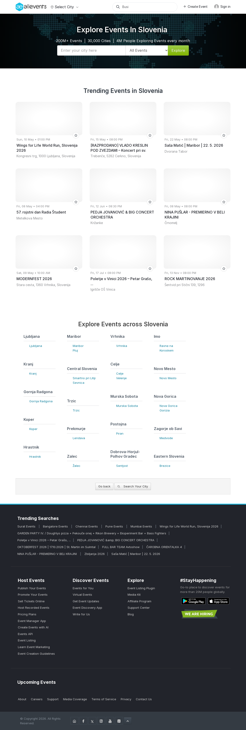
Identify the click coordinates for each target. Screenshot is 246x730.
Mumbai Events (142, 526)
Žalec (76, 466)
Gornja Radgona (41, 401)
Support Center (139, 607)
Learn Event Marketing (34, 647)
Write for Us (81, 614)
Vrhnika (121, 346)
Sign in (222, 6)
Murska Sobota (127, 406)
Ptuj (75, 350)
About (22, 699)
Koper (33, 429)
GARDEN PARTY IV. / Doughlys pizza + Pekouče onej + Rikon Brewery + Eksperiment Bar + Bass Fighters (91, 533)
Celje (119, 373)
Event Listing (27, 640)
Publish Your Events (32, 588)
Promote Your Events (33, 594)
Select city (64, 7)
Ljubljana (35, 346)
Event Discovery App (87, 607)
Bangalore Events (56, 526)
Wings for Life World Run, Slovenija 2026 (189, 526)
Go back (104, 486)
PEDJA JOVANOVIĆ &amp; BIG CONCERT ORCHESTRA (115, 540)
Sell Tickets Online (31, 601)
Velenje (121, 378)
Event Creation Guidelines (36, 653)
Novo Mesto (168, 378)
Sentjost (122, 466)
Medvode (166, 438)
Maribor (78, 346)
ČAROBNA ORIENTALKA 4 (164, 547)
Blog (131, 614)
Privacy (126, 699)
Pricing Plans (27, 614)
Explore (178, 50)
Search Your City (132, 486)
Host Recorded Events (33, 607)
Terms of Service (103, 699)
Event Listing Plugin (141, 588)
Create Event (195, 6)
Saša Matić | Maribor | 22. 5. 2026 (135, 554)
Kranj (33, 373)
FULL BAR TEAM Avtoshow (121, 547)
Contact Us (144, 699)
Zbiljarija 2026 (94, 554)
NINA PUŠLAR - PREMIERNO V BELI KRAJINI (47, 554)
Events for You (83, 588)
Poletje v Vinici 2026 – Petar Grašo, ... (44, 540)
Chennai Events (87, 526)
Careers (37, 699)
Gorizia (165, 410)
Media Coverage (75, 699)
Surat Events (26, 526)
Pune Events (114, 526)
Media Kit (134, 594)
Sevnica (78, 382)
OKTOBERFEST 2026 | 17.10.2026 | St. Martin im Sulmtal (56, 547)
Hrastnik (35, 456)
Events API (25, 634)
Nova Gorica (168, 406)
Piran (119, 433)
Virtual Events (82, 594)
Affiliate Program (139, 601)
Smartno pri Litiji (84, 378)
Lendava (79, 438)
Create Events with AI (33, 627)
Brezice (165, 466)
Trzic (76, 410)
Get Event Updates (86, 601)
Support (53, 699)
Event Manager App (32, 621)
